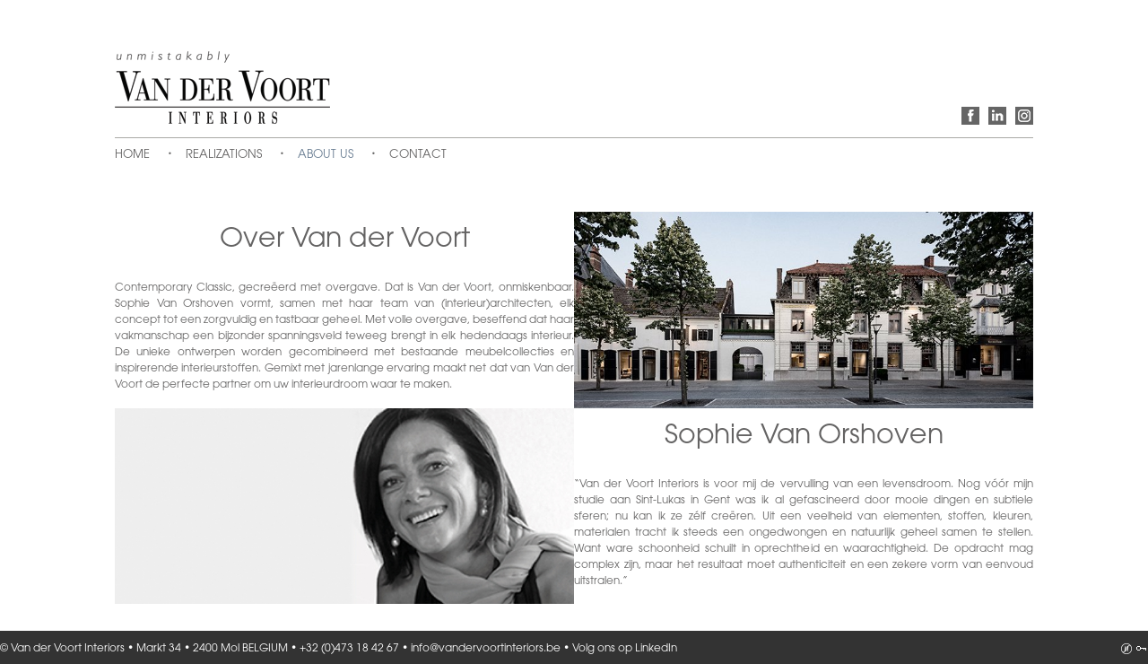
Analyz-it (1126, 649)
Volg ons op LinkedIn (997, 116)
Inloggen (1141, 649)
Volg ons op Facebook (970, 116)
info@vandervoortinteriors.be (486, 648)
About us (325, 154)
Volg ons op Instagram (1024, 116)
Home (132, 154)
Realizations (224, 154)
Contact (418, 154)
